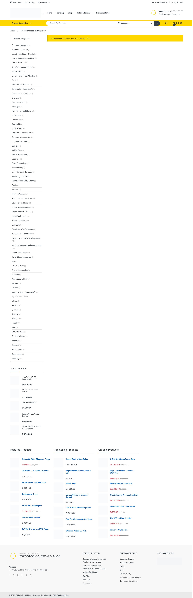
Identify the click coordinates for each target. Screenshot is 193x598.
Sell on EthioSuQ (83, 13)
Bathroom (17, 225)
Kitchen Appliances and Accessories (26, 246)
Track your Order (127, 563)
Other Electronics (20, 163)
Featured (16, 341)
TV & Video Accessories (23, 257)
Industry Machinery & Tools (24, 54)
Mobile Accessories (21, 154)
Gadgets (17, 345)
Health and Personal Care (23, 198)
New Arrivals (18, 349)
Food (15, 185)
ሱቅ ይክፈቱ (42, 2)
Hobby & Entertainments (23, 207)
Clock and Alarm (19, 102)
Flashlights (17, 107)
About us (86, 580)
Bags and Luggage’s (21, 45)
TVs (14, 261)
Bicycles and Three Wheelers (25, 76)
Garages (16, 283)
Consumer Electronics (22, 94)
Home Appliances (20, 216)
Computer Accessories (22, 137)
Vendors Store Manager (92, 562)
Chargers (17, 98)
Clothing (16, 310)
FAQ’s (122, 566)
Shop (70, 13)
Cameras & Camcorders (22, 133)
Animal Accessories (21, 270)
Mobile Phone (18, 150)
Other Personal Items (22, 203)
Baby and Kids (19, 332)
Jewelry (16, 314)
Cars (15, 80)
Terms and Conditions (128, 581)
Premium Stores (102, 13)
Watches (16, 318)
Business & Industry (21, 50)
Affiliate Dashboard (90, 572)
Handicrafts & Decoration (23, 233)
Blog (122, 570)
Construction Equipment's (23, 89)
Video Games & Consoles (23, 172)
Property (16, 274)
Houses (16, 288)
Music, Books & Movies (22, 212)
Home (49, 13)
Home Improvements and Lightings (26, 239)
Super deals (15, 2)
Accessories (18, 168)
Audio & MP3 (18, 128)
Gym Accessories (20, 296)
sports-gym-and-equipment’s (25, 292)
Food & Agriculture (20, 176)
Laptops (16, 146)
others (15, 301)
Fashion (16, 305)
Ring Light (17, 124)
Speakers (17, 159)
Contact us (87, 583)
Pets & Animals (19, 266)
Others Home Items (21, 253)
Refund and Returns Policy (130, 577)
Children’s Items (19, 336)
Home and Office (20, 220)
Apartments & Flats (20, 279)
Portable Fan (18, 115)
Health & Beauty (20, 194)
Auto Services (18, 71)
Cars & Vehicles (19, 63)
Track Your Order (160, 2)
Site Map (86, 576)
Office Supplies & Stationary (24, 58)
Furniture (16, 190)
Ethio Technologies (60, 595)
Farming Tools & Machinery (24, 181)
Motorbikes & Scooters (22, 84)
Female (16, 323)
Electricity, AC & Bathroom (23, 229)
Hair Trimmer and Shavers (23, 111)
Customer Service (127, 559)
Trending (29, 2)
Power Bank (17, 120)
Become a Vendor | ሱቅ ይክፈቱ (94, 559)
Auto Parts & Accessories (23, 67)
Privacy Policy (125, 574)
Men (15, 327)
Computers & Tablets (21, 141)
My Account (177, 2)
